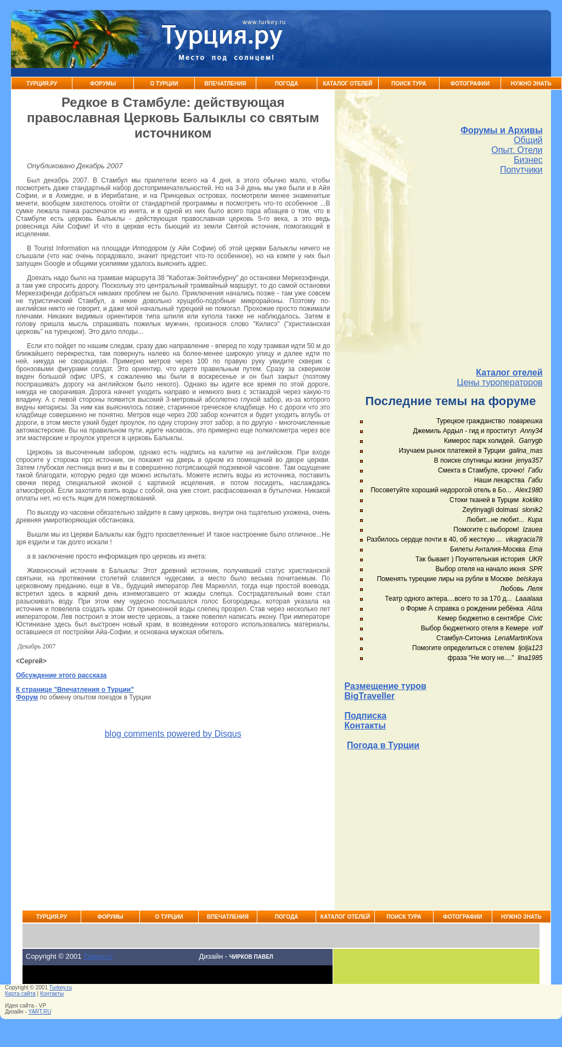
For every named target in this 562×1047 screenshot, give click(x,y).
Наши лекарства (499, 480)
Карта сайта (20, 994)
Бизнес (528, 159)
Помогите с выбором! (486, 529)
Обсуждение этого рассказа (61, 675)
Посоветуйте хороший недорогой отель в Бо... (440, 490)
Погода (287, 84)
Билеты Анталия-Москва (487, 549)
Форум (27, 697)
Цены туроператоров (500, 382)
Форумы (103, 84)
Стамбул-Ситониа (463, 638)
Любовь (512, 589)
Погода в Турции (383, 745)
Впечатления (225, 84)
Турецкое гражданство (470, 421)
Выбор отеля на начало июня (481, 569)
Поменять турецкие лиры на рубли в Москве (445, 579)
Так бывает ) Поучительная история (470, 559)
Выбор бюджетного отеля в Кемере (475, 628)
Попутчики (521, 169)
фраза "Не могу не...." (480, 658)
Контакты (365, 725)
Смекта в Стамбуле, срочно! (482, 470)
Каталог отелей (509, 372)
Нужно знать (531, 84)
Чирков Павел (251, 957)
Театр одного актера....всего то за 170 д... (448, 598)
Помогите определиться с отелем (463, 648)
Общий (528, 140)
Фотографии (470, 84)
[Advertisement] (444, 271)
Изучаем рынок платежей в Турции (451, 450)
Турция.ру (41, 84)
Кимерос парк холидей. (479, 441)
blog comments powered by (173, 733)
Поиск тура (408, 84)
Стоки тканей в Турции (484, 500)
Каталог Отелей (347, 84)
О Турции (164, 84)
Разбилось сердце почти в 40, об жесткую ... (434, 539)
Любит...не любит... (495, 520)
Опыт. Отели (516, 150)
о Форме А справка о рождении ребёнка (462, 608)
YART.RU (40, 1012)
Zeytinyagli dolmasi (490, 510)
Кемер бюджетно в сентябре (481, 618)
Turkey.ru (98, 956)
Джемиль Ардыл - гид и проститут (464, 431)
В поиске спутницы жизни (473, 460)
